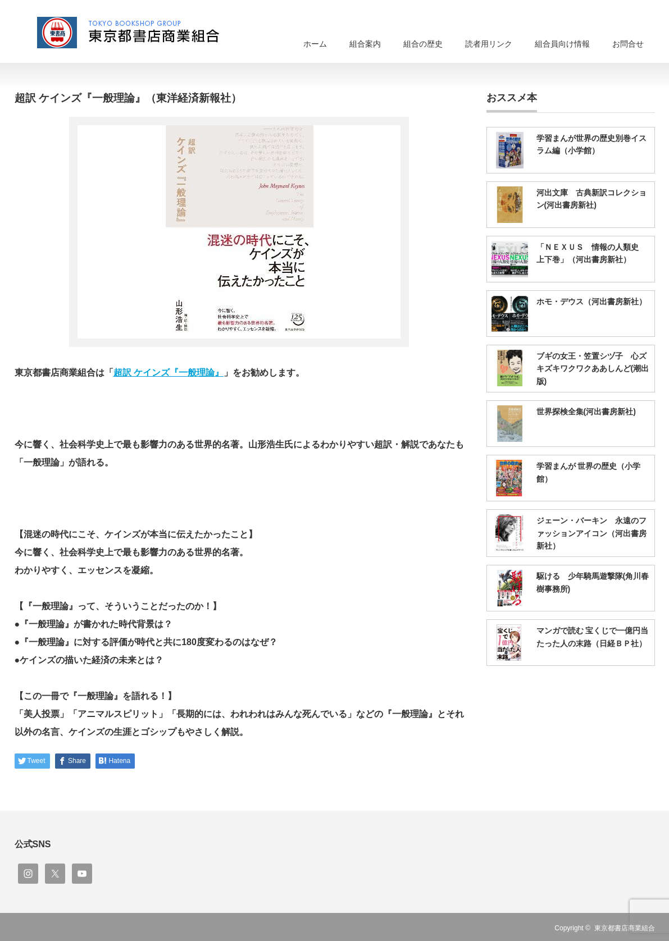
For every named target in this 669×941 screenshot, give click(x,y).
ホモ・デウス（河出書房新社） (591, 301)
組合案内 (365, 43)
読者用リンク (488, 43)
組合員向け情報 (562, 43)
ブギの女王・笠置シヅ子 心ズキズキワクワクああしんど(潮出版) (592, 368)
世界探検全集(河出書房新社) (586, 411)
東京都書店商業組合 (624, 928)
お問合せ (628, 43)
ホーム (315, 43)
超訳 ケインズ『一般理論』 (168, 372)
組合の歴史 (423, 43)
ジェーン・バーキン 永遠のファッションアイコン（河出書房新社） (591, 533)
